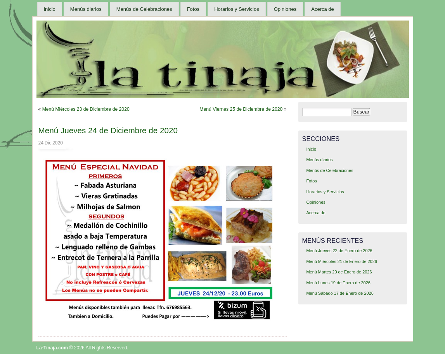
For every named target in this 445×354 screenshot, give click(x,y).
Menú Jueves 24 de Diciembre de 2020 (108, 130)
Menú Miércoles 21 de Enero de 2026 (341, 261)
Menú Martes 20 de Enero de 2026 (339, 272)
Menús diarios (86, 9)
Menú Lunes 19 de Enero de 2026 (338, 282)
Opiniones (285, 9)
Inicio (49, 9)
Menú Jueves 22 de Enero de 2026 (339, 250)
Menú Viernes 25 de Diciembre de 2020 (240, 109)
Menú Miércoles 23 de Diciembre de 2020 (86, 109)
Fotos (193, 9)
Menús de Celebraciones (144, 9)
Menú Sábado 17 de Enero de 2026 (339, 293)
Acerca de (322, 9)
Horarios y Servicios (236, 9)
